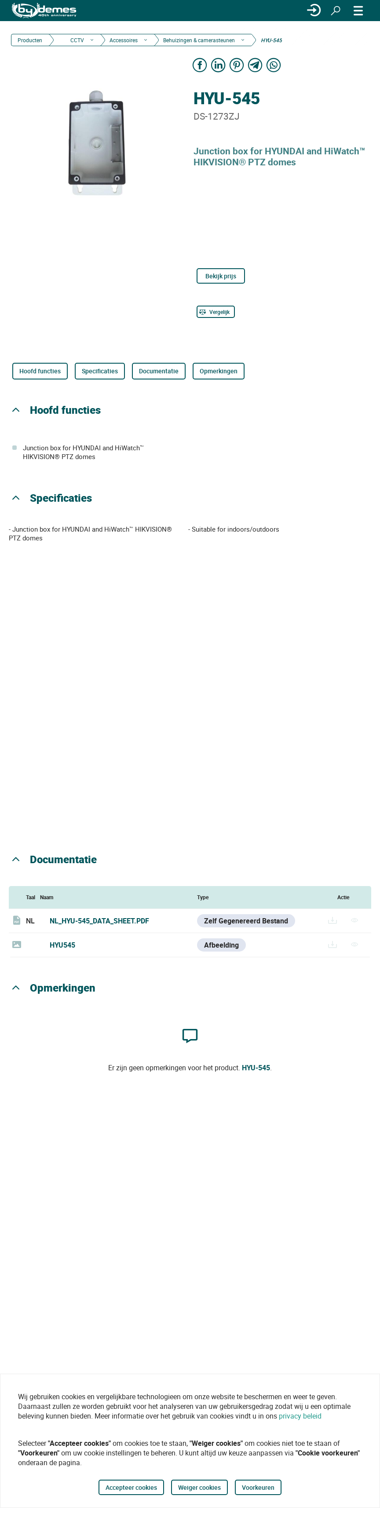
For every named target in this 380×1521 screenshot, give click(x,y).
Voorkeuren (258, 1487)
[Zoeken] (335, 10)
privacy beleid (300, 1416)
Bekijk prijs (220, 276)
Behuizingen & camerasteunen (199, 40)
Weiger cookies (199, 1487)
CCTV (76, 40)
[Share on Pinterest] (236, 64)
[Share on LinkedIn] (218, 64)
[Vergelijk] (216, 312)
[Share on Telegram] (255, 64)
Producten (30, 40)
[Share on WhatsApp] (273, 64)
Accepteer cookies (131, 1487)
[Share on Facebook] (199, 64)
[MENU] (358, 10)
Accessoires (124, 40)
